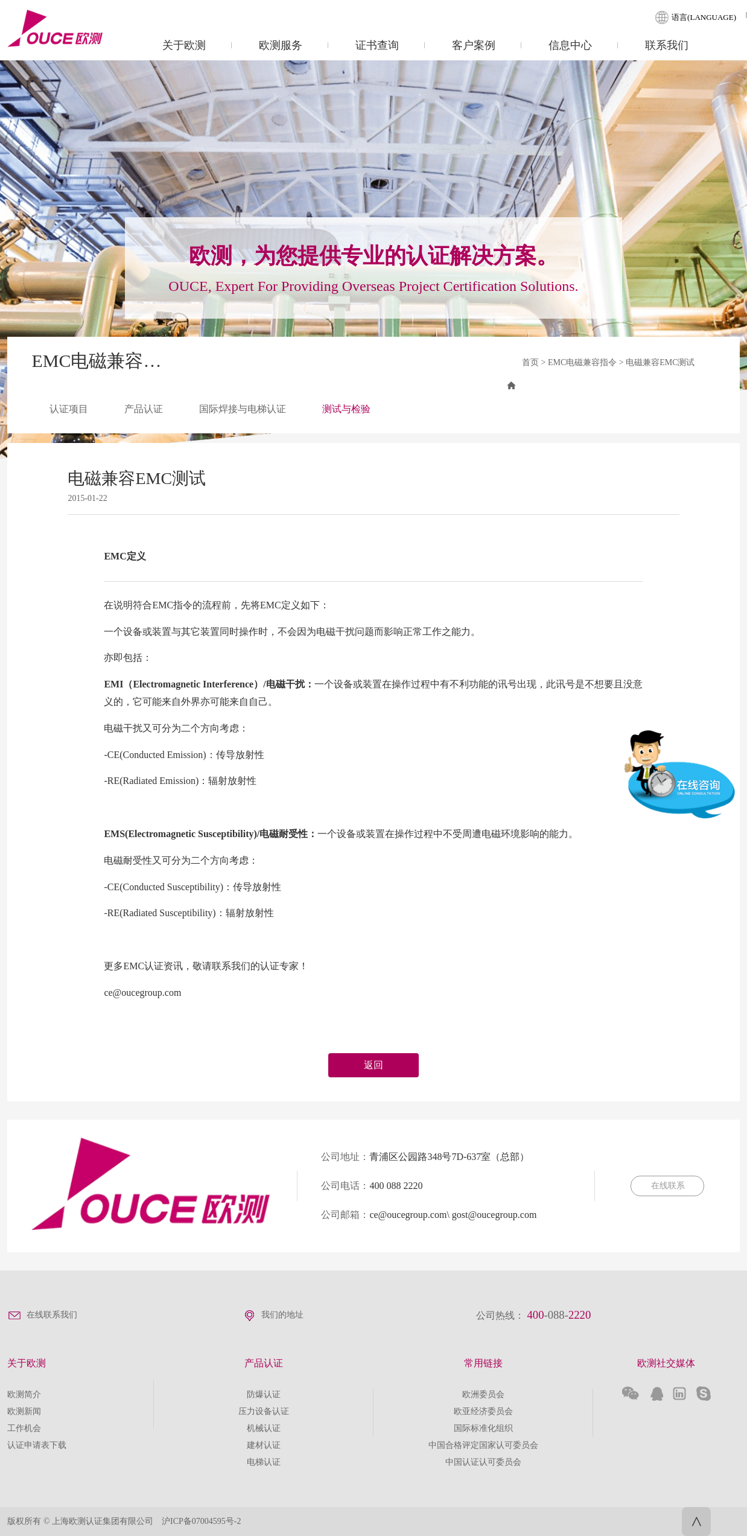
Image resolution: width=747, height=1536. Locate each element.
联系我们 (666, 45)
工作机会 (24, 1428)
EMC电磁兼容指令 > (587, 362)
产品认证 (143, 409)
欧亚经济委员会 (483, 1411)
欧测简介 (24, 1394)
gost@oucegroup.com (494, 1214)
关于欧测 (184, 45)
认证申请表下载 (36, 1445)
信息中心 (570, 45)
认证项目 (68, 409)
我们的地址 (282, 1314)
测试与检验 (346, 409)
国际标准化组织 (483, 1428)
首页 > (535, 362)
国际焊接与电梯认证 (242, 409)
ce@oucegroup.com (408, 1214)
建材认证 (264, 1445)
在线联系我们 (52, 1314)
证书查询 (377, 45)
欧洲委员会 (483, 1394)
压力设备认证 (263, 1411)
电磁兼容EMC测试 (660, 362)
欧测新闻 (24, 1411)
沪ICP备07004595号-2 (201, 1521)
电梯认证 (264, 1462)
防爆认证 (264, 1394)
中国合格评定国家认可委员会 (483, 1445)
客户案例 (473, 45)
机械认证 (264, 1428)
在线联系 (667, 1185)
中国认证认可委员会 (483, 1462)
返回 (373, 1065)
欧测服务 (280, 45)
